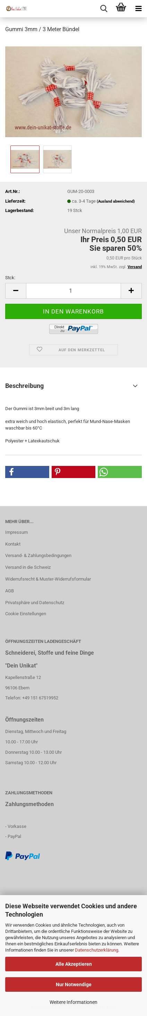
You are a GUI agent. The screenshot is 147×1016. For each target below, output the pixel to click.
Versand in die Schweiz (28, 567)
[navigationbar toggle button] (138, 8)
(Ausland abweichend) (116, 201)
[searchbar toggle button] (103, 8)
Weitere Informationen (73, 1002)
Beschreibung (24, 385)
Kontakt (12, 544)
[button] (27, 472)
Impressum (16, 532)
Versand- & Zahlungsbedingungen (38, 555)
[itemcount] (73, 291)
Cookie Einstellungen (25, 613)
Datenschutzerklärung (96, 950)
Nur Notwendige (74, 984)
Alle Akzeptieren (73, 964)
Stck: (10, 277)
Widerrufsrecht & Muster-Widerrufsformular (48, 579)
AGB (9, 590)
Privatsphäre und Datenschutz (34, 602)
